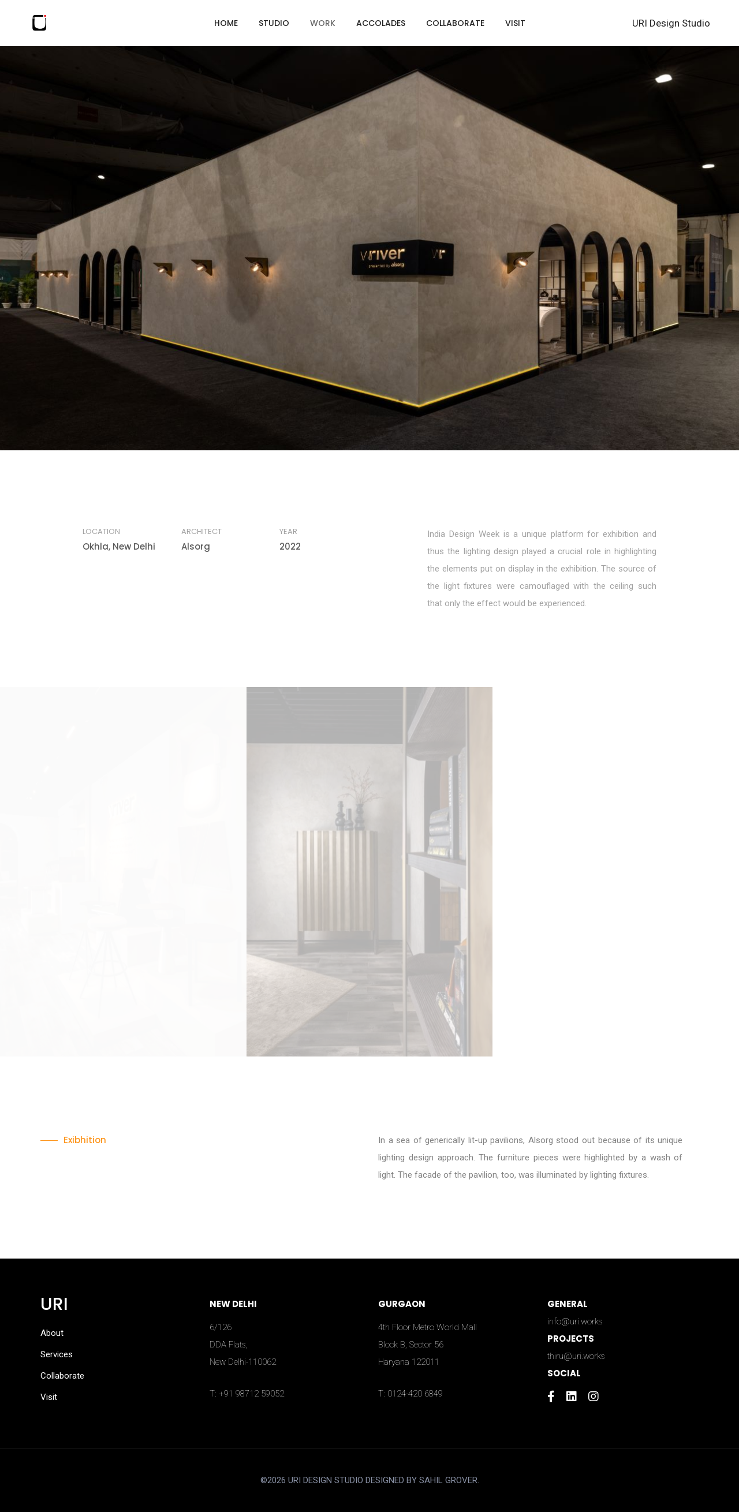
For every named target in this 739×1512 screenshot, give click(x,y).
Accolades (380, 23)
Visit (515, 23)
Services (56, 1354)
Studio (274, 23)
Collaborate (455, 23)
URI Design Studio (671, 23)
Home (226, 23)
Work (322, 23)
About (52, 1333)
